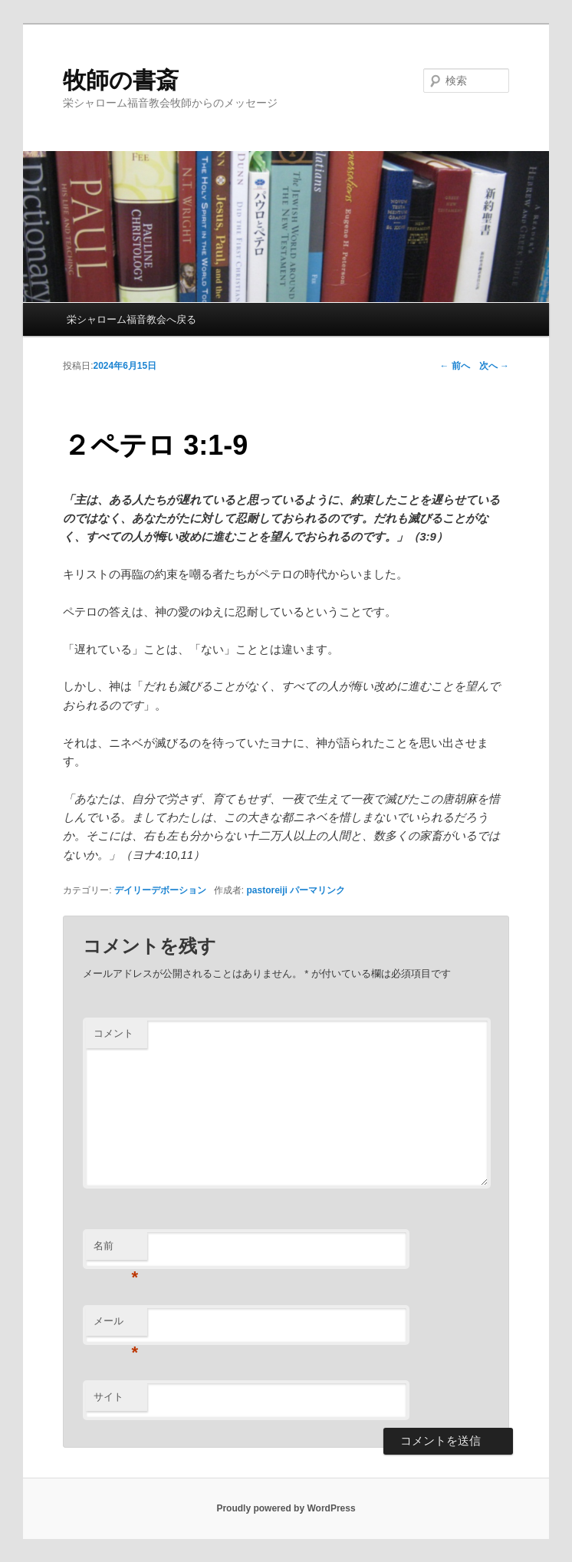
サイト (108, 1397)
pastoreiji (266, 890)
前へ (455, 365)
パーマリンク (317, 890)
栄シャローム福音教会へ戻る (131, 319)
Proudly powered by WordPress (285, 1508)
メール (116, 1325)
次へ (494, 365)
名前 (116, 1250)
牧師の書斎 (121, 80)
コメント (113, 1033)
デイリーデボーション (160, 890)
